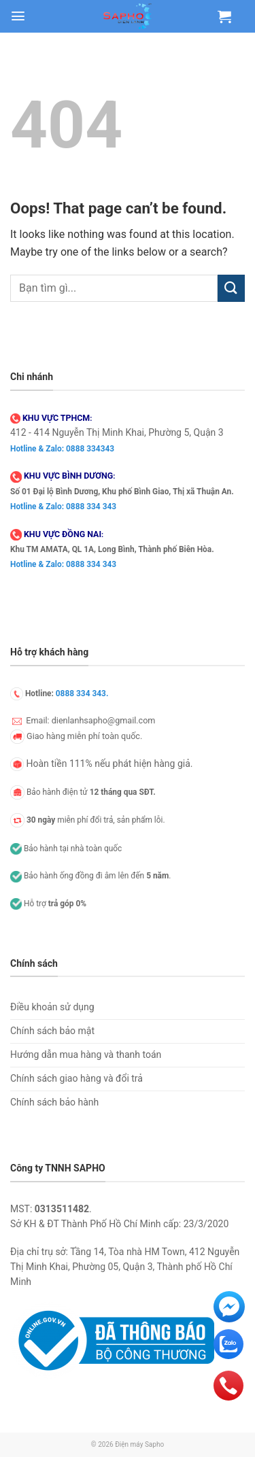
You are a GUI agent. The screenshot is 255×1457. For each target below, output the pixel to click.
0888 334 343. (82, 693)
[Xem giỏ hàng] (224, 16)
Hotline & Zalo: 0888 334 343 (63, 506)
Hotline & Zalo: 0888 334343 (62, 448)
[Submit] (231, 288)
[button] (18, 16)
